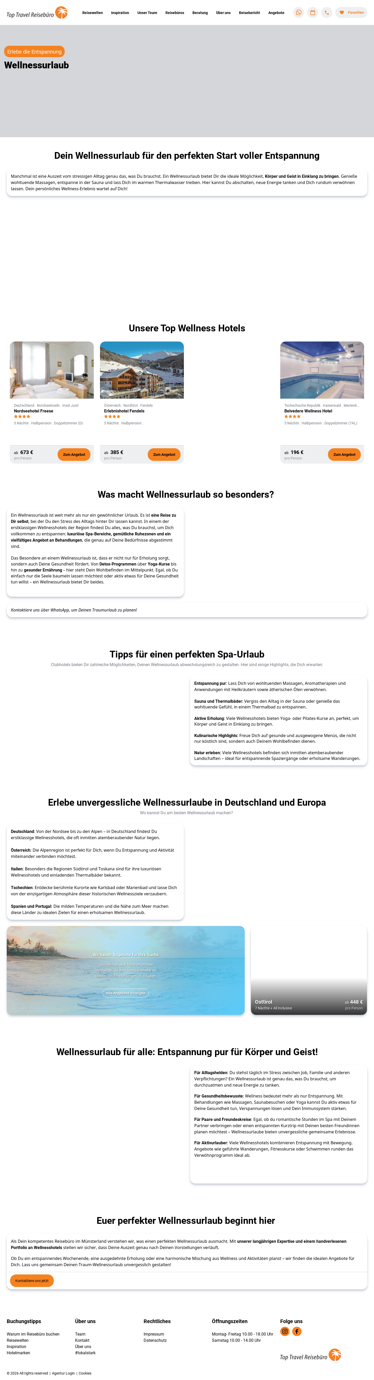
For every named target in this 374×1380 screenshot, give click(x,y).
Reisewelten (92, 12)
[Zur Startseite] (41, 12)
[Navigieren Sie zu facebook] (297, 1331)
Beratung (200, 12)
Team (80, 1334)
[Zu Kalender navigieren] (312, 12)
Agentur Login (63, 1373)
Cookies (85, 1373)
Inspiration (120, 12)
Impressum (154, 1334)
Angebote (276, 12)
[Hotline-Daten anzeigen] (326, 12)
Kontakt (82, 1340)
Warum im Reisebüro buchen (33, 1334)
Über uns (223, 12)
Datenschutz (155, 1340)
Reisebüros (174, 12)
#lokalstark (85, 1352)
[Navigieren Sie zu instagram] (285, 1331)
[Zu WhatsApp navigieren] (298, 12)
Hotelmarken (18, 1352)
